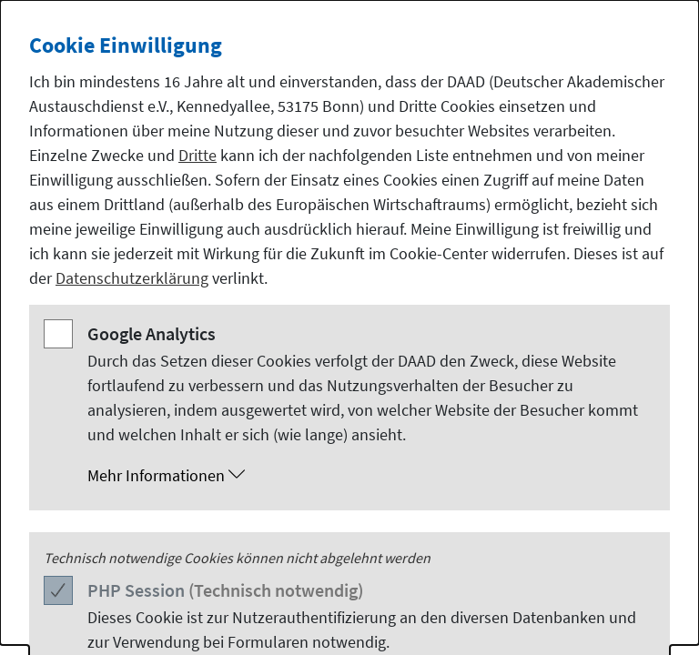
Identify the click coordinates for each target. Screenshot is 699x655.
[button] (367, 476)
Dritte (197, 155)
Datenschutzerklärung (132, 277)
